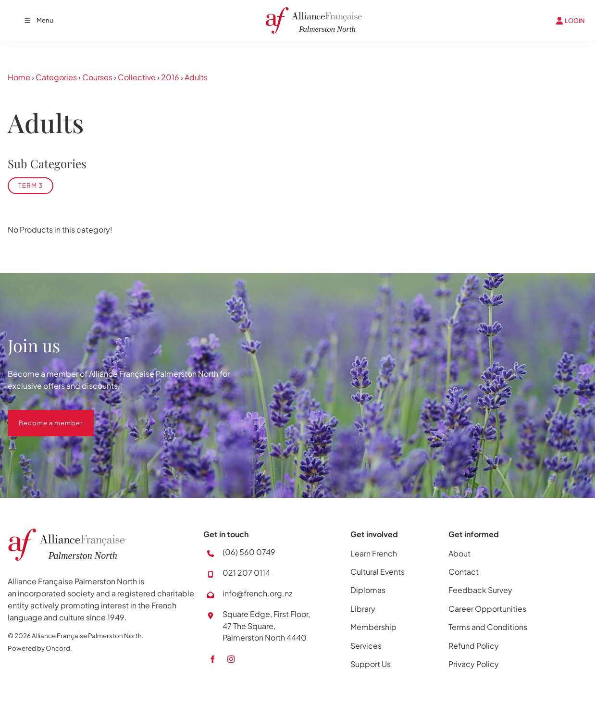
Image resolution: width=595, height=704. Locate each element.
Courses (97, 77)
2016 (170, 77)
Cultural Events (377, 572)
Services (366, 646)
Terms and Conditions (487, 627)
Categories (56, 77)
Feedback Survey (480, 590)
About (459, 553)
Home (19, 77)
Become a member (40, 416)
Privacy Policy (473, 664)
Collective (137, 77)
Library (362, 609)
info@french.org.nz (257, 593)
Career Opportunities (487, 609)
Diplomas (367, 590)
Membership (373, 627)
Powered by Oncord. (40, 648)
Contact (463, 572)
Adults (196, 77)
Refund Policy (473, 646)
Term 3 (30, 185)
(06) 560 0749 (249, 552)
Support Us (370, 664)
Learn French (373, 553)
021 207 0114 (246, 573)
